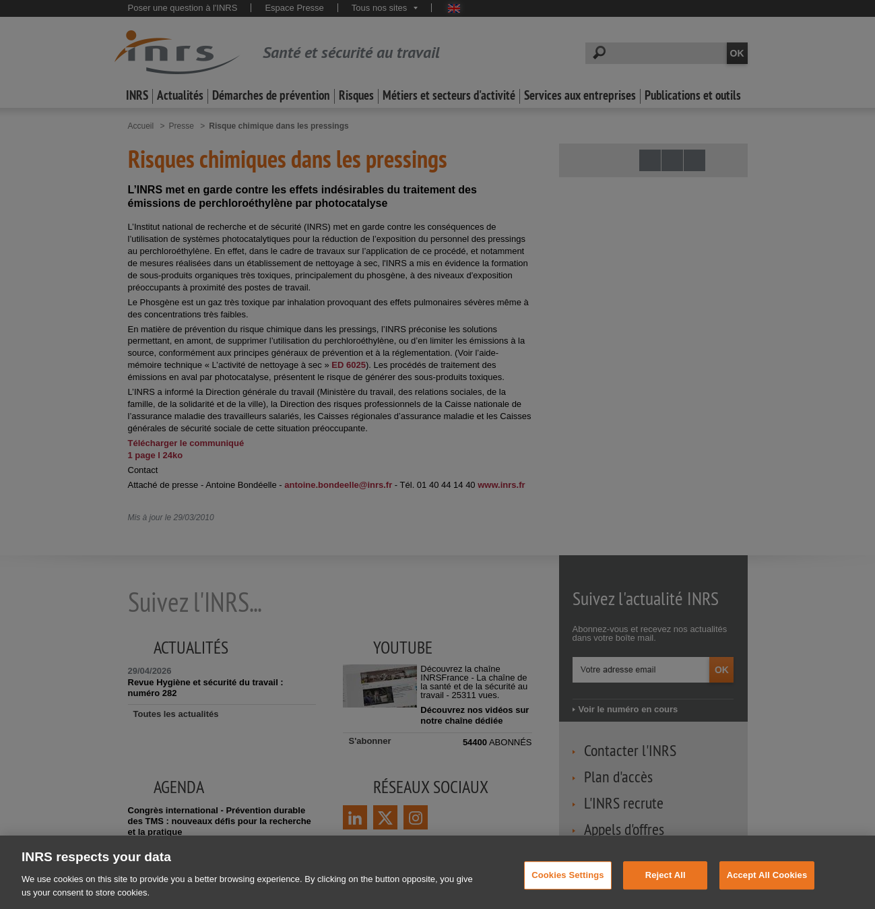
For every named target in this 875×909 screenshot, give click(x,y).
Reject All (665, 887)
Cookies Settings (567, 887)
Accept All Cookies (767, 887)
